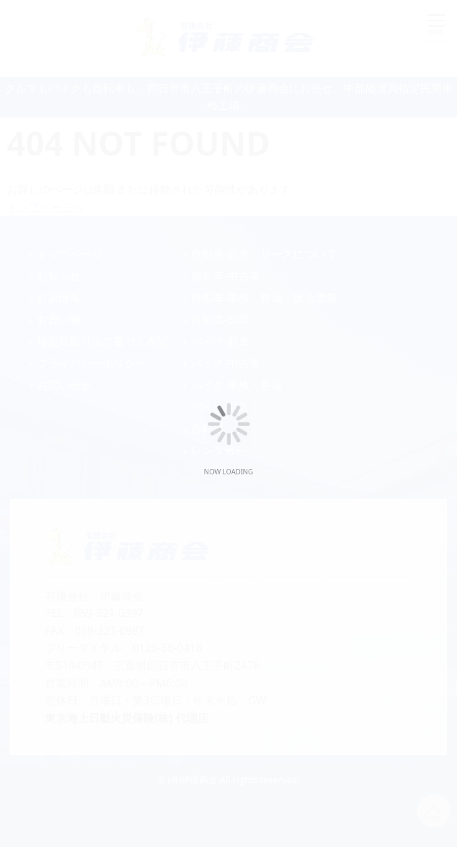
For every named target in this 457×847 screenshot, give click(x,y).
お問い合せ (64, 384)
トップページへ (45, 206)
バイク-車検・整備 (236, 384)
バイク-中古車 (225, 363)
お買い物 (59, 319)
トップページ (69, 253)
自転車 (207, 428)
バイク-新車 (220, 341)
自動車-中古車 (225, 275)
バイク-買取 (220, 406)
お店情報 (59, 297)
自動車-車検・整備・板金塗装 (264, 297)
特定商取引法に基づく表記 (102, 341)
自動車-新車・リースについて (264, 253)
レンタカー (218, 450)
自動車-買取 (220, 319)
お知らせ (59, 275)
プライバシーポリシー (91, 363)
